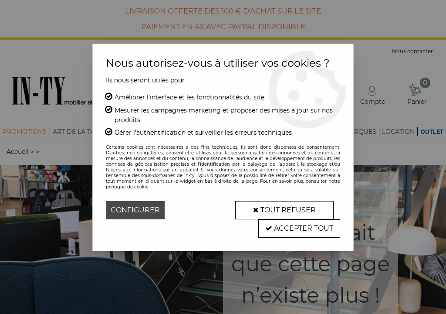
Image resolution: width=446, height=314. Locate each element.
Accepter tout (299, 228)
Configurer (135, 210)
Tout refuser (284, 210)
